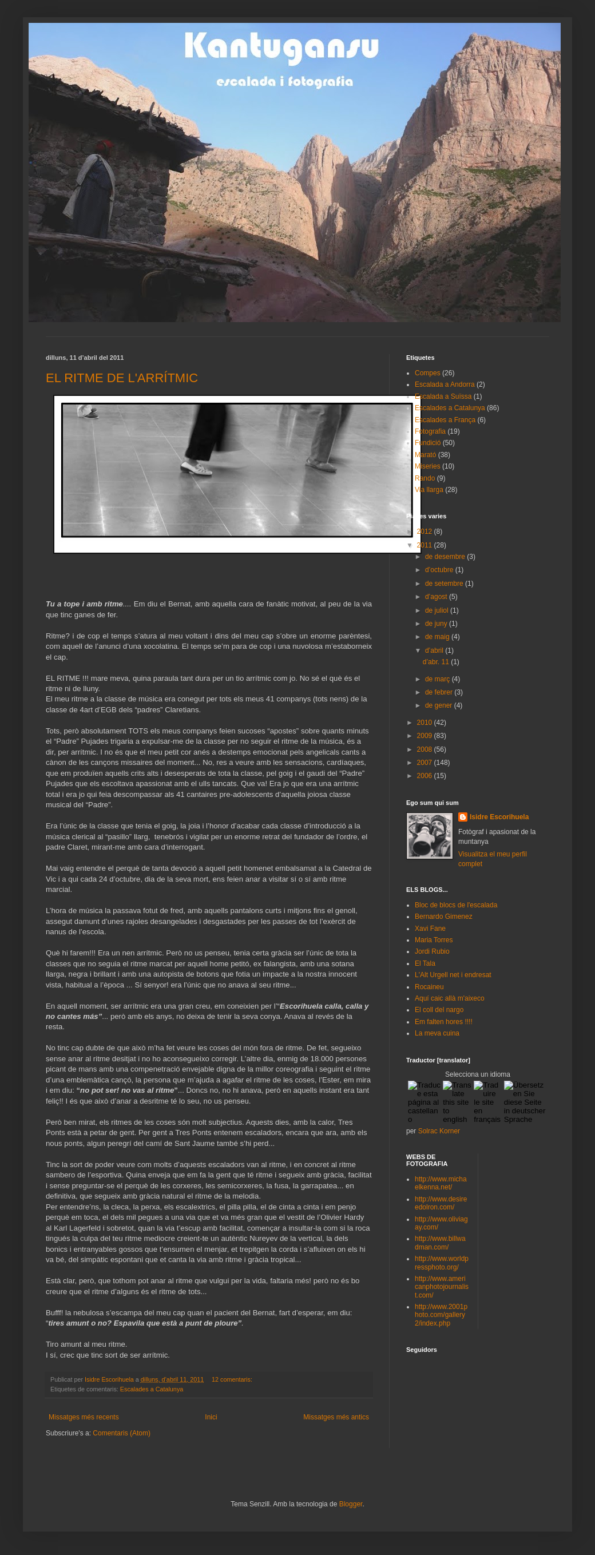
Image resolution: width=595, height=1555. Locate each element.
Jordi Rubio (432, 951)
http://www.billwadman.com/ (440, 1243)
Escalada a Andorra (445, 384)
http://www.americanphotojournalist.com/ (442, 1287)
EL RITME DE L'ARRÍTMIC (122, 378)
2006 (425, 776)
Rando (425, 478)
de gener (439, 705)
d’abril (435, 650)
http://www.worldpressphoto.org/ (442, 1263)
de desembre (446, 557)
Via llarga (429, 490)
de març (438, 679)
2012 (425, 531)
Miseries (428, 466)
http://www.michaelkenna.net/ (441, 1183)
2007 (425, 763)
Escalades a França (445, 420)
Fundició (428, 443)
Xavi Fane (430, 929)
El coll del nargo (439, 1010)
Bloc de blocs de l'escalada (456, 905)
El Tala (425, 963)
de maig (438, 637)
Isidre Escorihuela (499, 817)
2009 (425, 736)
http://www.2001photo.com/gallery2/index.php (441, 1315)
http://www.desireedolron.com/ (441, 1203)
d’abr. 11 (437, 662)
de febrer (439, 692)
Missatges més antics (336, 1417)
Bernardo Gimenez (444, 917)
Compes (428, 373)
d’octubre (440, 570)
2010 (425, 723)
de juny (437, 624)
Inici (211, 1417)
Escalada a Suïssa (443, 396)
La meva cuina (437, 1033)
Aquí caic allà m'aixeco (450, 998)
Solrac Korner (439, 1131)
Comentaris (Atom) (121, 1433)
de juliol (437, 610)
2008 (425, 749)
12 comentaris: (233, 1379)
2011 (425, 545)
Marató (425, 455)
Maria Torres (434, 940)
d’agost (437, 597)
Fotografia (430, 431)
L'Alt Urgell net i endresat (453, 975)
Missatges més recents (84, 1417)
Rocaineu (429, 987)
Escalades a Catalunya (151, 1389)
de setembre (445, 584)
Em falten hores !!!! (444, 1022)
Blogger (351, 1504)
